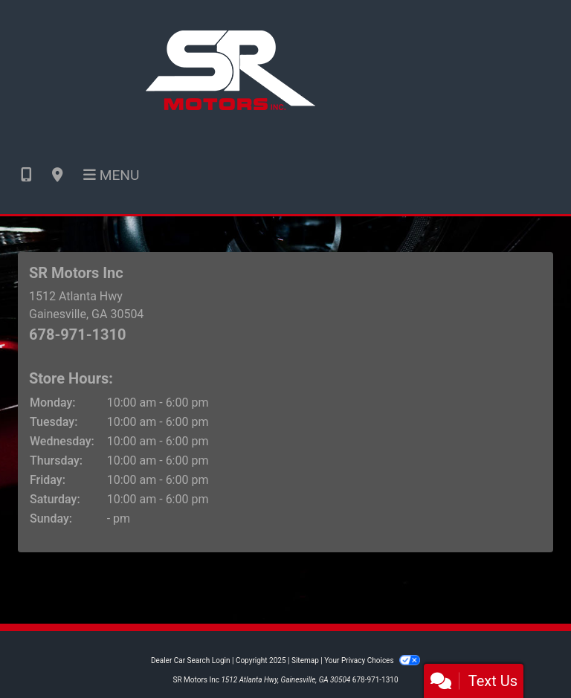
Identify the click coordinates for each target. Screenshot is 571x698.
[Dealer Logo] (230, 68)
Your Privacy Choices (372, 660)
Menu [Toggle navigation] (111, 175)
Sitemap (305, 660)
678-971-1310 (77, 334)
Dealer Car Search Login (190, 660)
